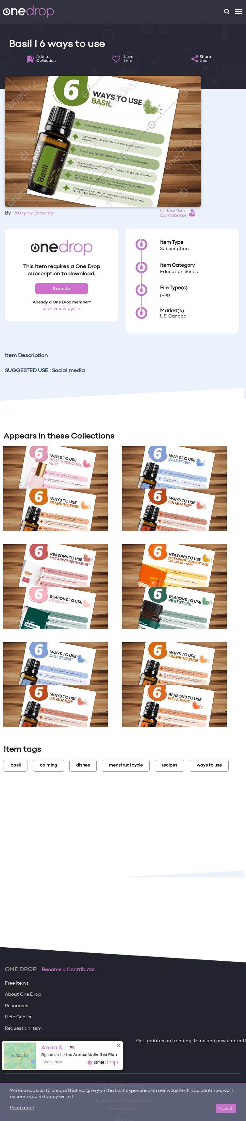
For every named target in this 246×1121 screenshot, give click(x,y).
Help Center (18, 1017)
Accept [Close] (226, 1108)
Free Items (17, 983)
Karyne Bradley (34, 213)
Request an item (23, 1028)
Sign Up (61, 288)
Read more (22, 1108)
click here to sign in (61, 309)
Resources (16, 1006)
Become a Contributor (68, 970)
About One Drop (23, 994)
